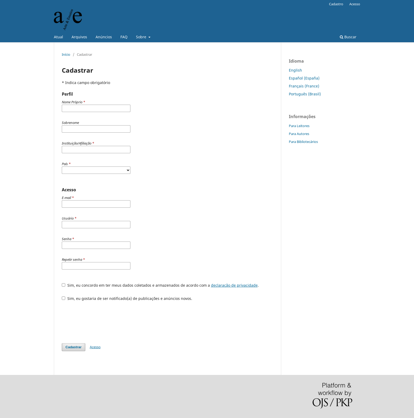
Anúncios (104, 36)
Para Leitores (299, 125)
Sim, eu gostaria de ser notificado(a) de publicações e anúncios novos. (127, 298)
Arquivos (79, 36)
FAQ (124, 36)
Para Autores (299, 133)
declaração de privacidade (234, 285)
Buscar (348, 36)
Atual (58, 36)
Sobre (141, 36)
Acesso (354, 4)
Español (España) (304, 78)
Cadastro (336, 4)
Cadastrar (73, 347)
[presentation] (102, 319)
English (295, 70)
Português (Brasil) (305, 93)
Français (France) (304, 86)
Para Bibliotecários (303, 141)
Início (66, 54)
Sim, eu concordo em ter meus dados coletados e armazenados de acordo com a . (160, 285)
